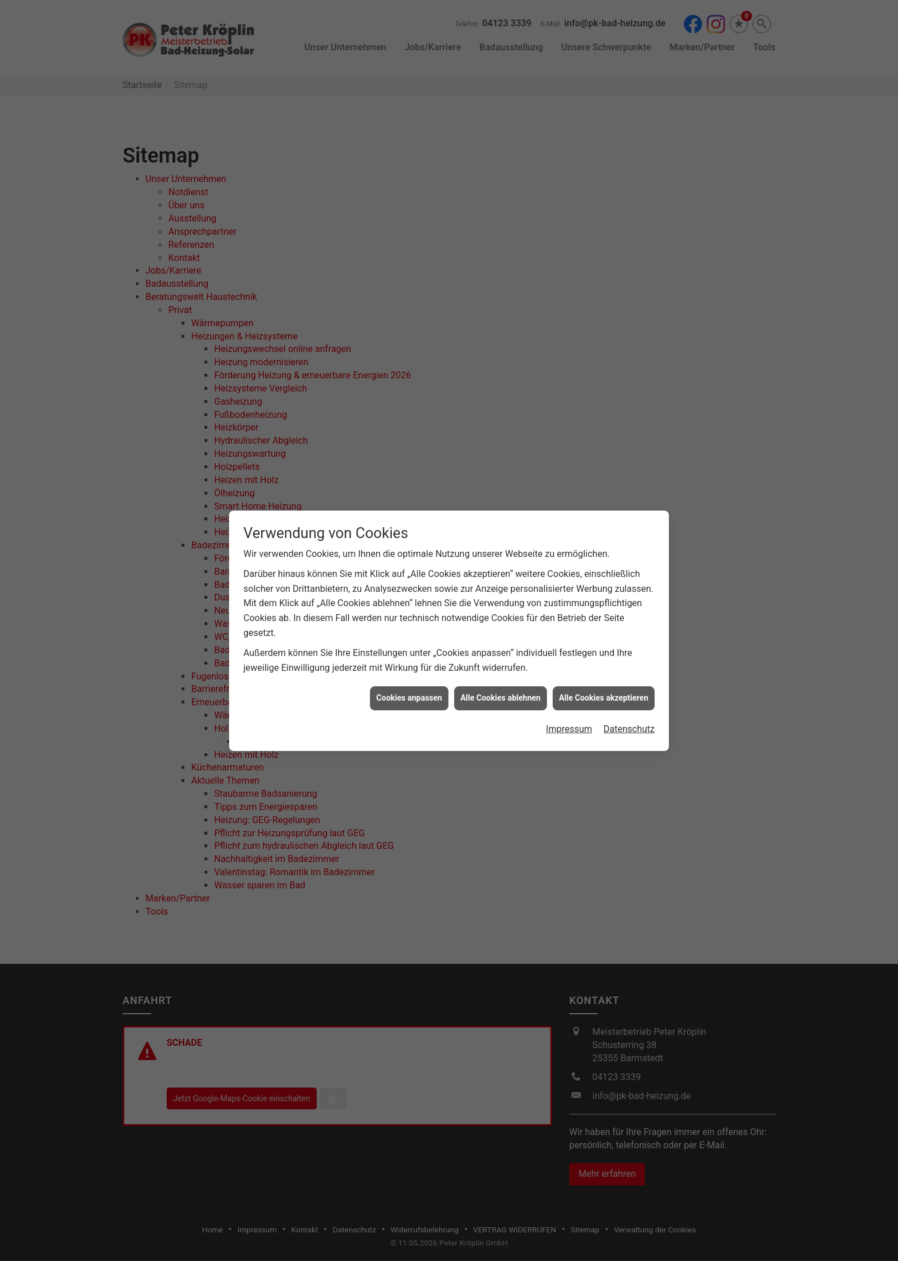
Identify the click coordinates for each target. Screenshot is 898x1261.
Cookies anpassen (409, 681)
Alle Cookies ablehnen (500, 681)
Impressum (569, 712)
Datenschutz (629, 712)
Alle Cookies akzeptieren (603, 681)
